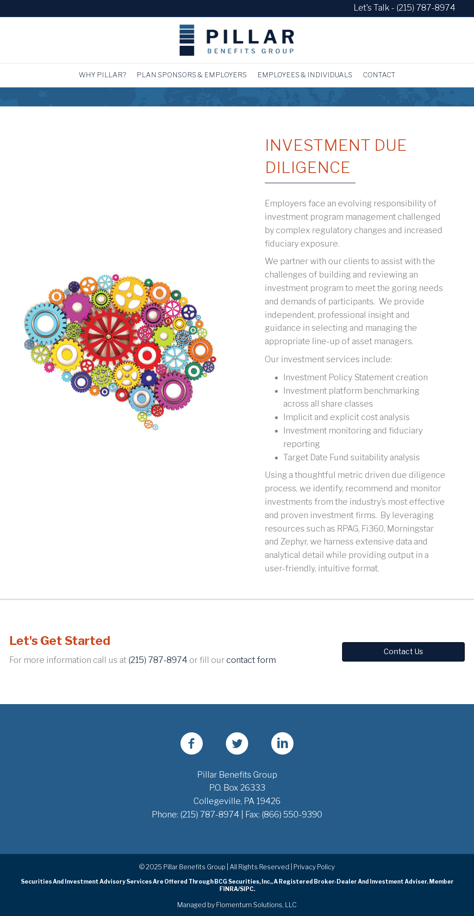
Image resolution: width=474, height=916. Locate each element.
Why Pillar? (102, 75)
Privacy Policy (314, 867)
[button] (403, 652)
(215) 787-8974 (425, 7)
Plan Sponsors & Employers (192, 75)
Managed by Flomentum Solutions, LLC (237, 905)
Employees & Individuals (304, 75)
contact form (251, 660)
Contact (379, 75)
